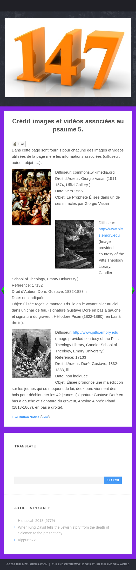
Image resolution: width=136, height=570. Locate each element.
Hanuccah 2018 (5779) (36, 520)
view (45, 417)
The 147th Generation (31, 564)
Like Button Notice (25, 417)
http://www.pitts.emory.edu (95, 332)
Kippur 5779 (28, 540)
